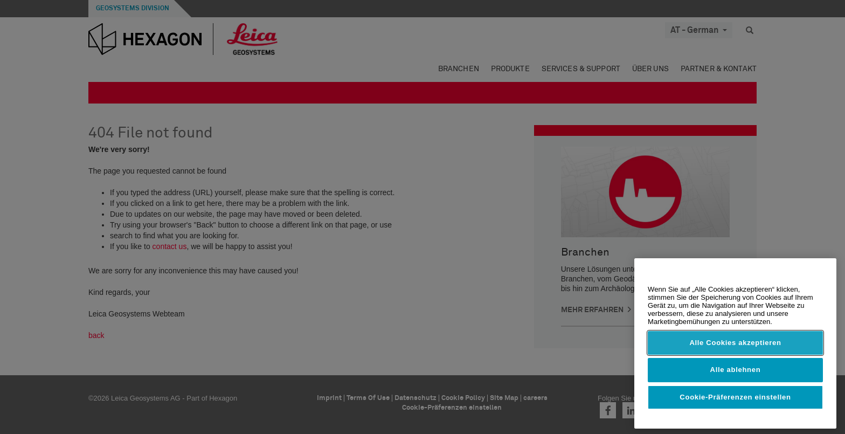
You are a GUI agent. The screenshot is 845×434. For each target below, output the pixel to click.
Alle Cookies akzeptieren (735, 343)
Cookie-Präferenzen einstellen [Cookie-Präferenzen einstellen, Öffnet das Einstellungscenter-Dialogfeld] (735, 397)
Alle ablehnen (735, 370)
